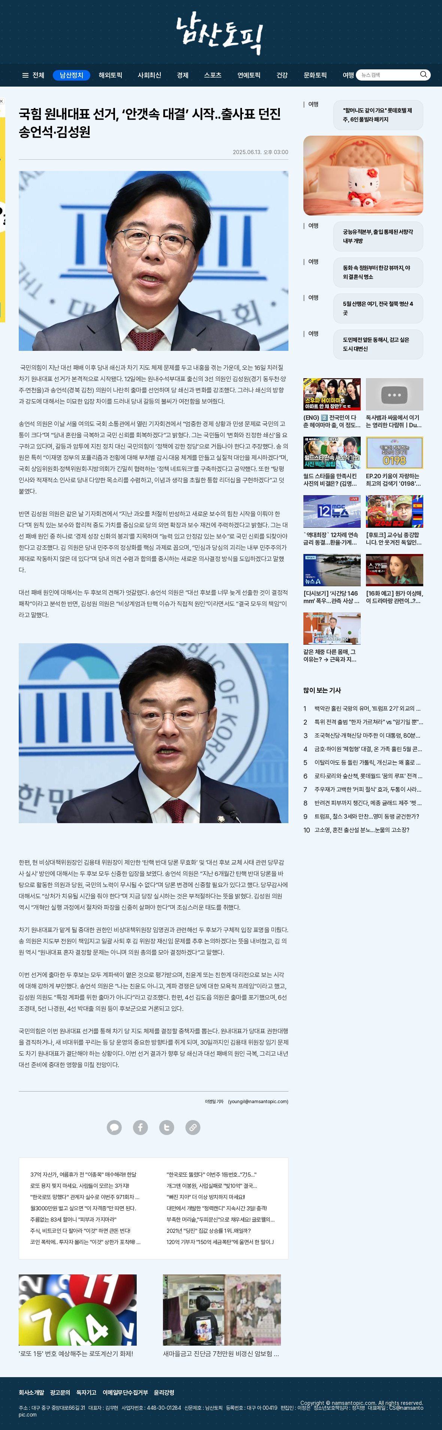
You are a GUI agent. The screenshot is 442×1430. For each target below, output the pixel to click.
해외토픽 (110, 75)
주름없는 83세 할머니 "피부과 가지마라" (73, 1219)
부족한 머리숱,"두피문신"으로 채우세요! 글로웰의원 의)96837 (222, 1219)
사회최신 (149, 75)
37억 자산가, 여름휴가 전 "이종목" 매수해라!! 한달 (83, 1174)
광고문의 (60, 1392)
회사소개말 (31, 1392)
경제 (182, 75)
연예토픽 (249, 75)
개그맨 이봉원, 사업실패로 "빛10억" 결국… (212, 1186)
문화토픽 (315, 75)
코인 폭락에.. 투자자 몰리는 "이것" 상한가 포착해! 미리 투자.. (85, 1242)
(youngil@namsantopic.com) (258, 1101)
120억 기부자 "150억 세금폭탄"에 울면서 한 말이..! (220, 1242)
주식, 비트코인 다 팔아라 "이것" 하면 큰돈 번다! (80, 1231)
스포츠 (213, 75)
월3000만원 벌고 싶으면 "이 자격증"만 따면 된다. (83, 1208)
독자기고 (86, 1392)
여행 (348, 75)
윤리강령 (164, 1392)
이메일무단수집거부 (125, 1392)
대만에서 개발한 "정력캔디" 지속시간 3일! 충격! (217, 1208)
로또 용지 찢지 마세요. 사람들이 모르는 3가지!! (79, 1186)
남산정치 (71, 75)
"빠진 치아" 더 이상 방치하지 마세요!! (206, 1197)
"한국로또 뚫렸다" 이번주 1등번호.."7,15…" (211, 1174)
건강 (282, 75)
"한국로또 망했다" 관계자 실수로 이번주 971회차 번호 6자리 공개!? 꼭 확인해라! (85, 1197)
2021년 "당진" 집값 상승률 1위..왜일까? (209, 1231)
